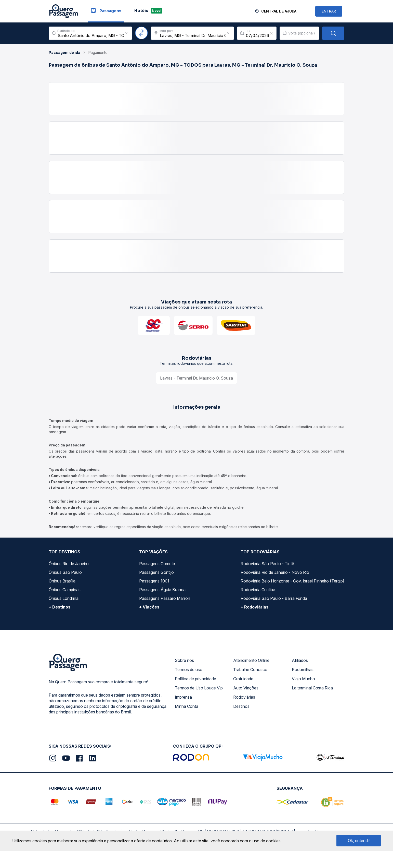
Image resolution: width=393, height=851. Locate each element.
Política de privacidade (195, 678)
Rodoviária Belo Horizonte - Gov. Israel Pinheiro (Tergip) (292, 580)
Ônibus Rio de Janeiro (69, 563)
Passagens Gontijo (156, 572)
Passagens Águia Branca (162, 589)
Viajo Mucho (303, 678)
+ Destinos (59, 607)
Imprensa (183, 697)
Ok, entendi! (359, 840)
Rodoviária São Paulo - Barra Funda (274, 598)
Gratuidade (243, 678)
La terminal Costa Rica (312, 687)
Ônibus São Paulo (65, 572)
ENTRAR (329, 11)
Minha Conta (186, 706)
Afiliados (300, 660)
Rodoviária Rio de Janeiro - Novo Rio (275, 572)
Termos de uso (188, 669)
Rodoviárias (244, 697)
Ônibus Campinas (65, 589)
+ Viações (149, 607)
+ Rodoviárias (254, 607)
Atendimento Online (251, 660)
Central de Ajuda (278, 11)
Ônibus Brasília (62, 580)
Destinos (241, 706)
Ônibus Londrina (63, 598)
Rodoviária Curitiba (258, 589)
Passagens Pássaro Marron (164, 598)
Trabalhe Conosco (250, 669)
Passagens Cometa (157, 563)
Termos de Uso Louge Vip (199, 687)
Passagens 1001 (154, 580)
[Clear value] (271, 33)
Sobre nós (184, 660)
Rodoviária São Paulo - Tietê (267, 563)
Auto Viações (245, 687)
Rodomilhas (302, 669)
